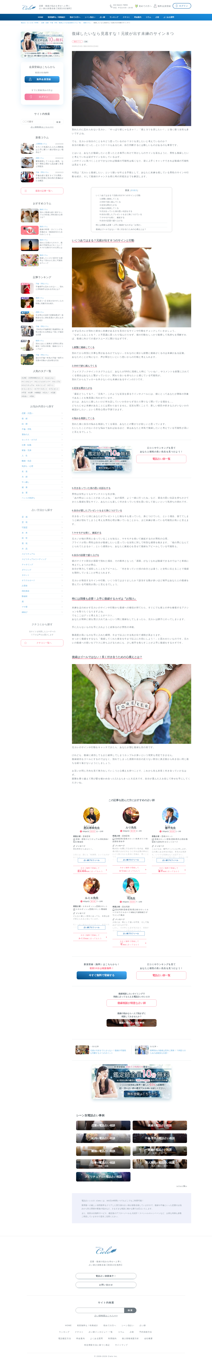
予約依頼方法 (145, 1332)
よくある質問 (168, 17)
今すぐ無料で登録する (102, 975)
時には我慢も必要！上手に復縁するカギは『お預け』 (119, 225)
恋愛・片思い (42, 413)
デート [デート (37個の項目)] (51, 385)
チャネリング (42, 564)
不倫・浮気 (42, 429)
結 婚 (42, 424)
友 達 (42, 471)
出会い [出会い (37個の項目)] (25, 396)
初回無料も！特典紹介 (56, 17)
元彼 (85, 41)
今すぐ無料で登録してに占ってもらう (90, 869)
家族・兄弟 (42, 450)
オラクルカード (42, 580)
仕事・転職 (42, 445)
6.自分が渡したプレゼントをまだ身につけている (121, 214)
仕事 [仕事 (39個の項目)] (31, 393)
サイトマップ (121, 1345)
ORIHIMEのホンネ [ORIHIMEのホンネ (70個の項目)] (36, 378)
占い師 (102, 17)
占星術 (42, 586)
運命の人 (42, 434)
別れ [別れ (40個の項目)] (32, 396)
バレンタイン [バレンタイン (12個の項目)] (28, 389)
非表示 (134, 190)
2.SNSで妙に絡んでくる (110, 202)
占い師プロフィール (92, 860)
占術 (157, 17)
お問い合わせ (106, 1285)
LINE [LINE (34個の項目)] (25, 378)
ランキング (114, 17)
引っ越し (42, 482)
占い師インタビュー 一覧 (101, 1332)
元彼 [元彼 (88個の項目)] (53, 393)
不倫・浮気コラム (42, 172)
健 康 (42, 487)
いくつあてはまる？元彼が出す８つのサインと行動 (118, 195)
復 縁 (42, 418)
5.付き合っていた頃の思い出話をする (116, 211)
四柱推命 (42, 591)
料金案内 (137, 17)
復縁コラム (77, 41)
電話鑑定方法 (64, 1338)
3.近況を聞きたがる (108, 205)
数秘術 (42, 596)
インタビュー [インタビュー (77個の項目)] (28, 382)
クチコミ (126, 17)
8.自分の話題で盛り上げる (111, 221)
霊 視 (42, 522)
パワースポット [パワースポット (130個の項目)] (41, 389)
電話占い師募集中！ (106, 1276)
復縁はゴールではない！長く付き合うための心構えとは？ (121, 229)
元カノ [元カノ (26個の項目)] (46, 393)
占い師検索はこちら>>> (42, 127)
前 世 (42, 538)
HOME (40, 17)
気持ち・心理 (42, 466)
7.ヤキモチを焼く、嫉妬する (112, 217)
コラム (148, 17)
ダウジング (42, 570)
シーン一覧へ (181, 1186)
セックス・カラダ (42, 440)
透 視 (42, 543)
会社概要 (148, 1338)
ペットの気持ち (42, 498)
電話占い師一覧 (161, 458)
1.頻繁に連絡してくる (109, 199)
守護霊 (42, 527)
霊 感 (42, 517)
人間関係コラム (41, 144)
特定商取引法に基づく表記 (97, 1345)
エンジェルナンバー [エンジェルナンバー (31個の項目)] (43, 382)
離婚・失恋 (42, 461)
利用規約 (112, 1338)
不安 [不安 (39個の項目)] (24, 393)
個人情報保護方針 (130, 1338)
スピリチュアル (42, 554)
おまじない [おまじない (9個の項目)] (50, 378)
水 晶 (42, 549)
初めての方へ (75, 17)
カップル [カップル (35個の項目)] (57, 382)
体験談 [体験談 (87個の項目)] (38, 393)
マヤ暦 (42, 607)
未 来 (42, 533)
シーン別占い (90, 17)
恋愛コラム (40, 158)
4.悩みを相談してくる (109, 208)
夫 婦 (42, 477)
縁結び (42, 612)
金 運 (42, 493)
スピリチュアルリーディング (42, 559)
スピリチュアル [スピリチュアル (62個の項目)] (28, 385)
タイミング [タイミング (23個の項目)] (41, 385)
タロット (42, 575)
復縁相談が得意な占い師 (131, 1003)
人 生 (42, 455)
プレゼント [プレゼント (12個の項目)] (54, 389)
